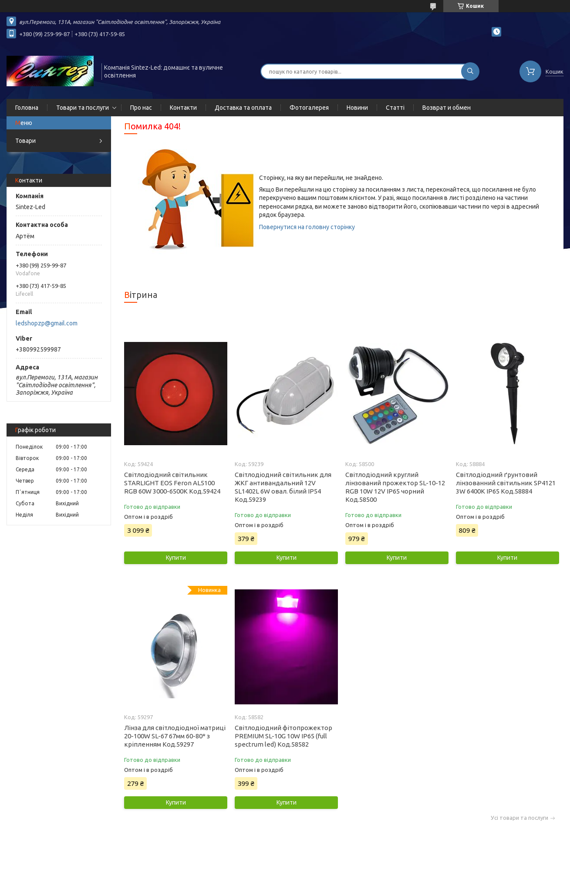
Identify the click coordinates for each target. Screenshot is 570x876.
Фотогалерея (309, 108)
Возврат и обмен (446, 108)
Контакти (183, 108)
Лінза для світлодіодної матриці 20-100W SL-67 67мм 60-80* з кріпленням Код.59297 (175, 736)
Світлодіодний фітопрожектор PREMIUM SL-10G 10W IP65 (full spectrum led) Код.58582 (283, 736)
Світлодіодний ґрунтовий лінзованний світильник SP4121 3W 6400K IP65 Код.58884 (506, 483)
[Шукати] (470, 71)
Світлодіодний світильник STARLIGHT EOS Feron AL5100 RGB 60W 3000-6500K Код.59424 (172, 483)
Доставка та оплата (243, 108)
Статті (395, 108)
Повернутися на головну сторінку (307, 226)
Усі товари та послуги (519, 818)
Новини (357, 108)
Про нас (141, 108)
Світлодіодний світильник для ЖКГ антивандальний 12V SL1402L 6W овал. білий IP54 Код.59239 (283, 487)
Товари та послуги (82, 108)
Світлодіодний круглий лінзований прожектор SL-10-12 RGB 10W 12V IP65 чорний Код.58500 (395, 487)
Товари (25, 140)
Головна (26, 108)
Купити (176, 557)
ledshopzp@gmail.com (47, 323)
